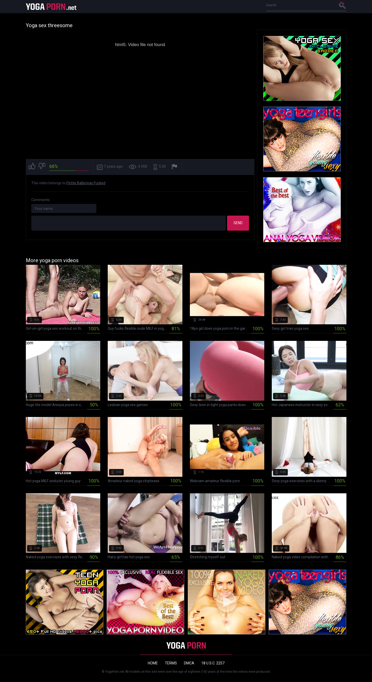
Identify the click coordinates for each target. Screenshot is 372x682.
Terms (171, 663)
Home (153, 663)
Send (238, 223)
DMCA (189, 663)
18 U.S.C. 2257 (212, 663)
